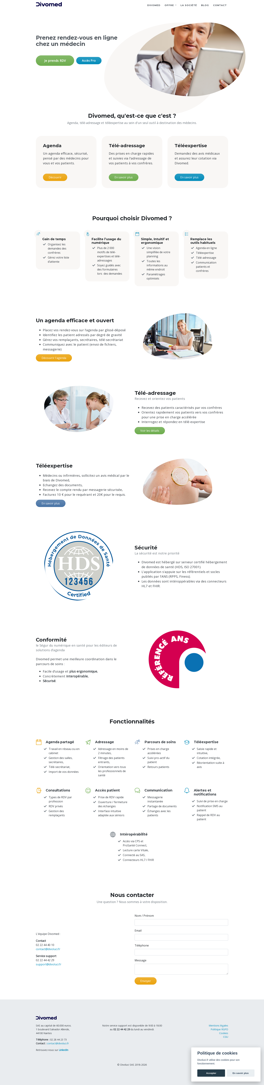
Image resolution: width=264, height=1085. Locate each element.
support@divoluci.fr (48, 964)
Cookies (223, 1033)
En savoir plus (124, 177)
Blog (205, 8)
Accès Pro (89, 61)
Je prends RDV (55, 61)
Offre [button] (170, 8)
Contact (220, 8)
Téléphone (142, 945)
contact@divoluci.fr (48, 949)
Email (138, 930)
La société (189, 8)
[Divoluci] (51, 8)
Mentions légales (218, 1025)
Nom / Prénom (144, 916)
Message (140, 960)
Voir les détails (149, 431)
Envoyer (145, 981)
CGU (225, 1036)
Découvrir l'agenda (54, 358)
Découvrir (55, 177)
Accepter (211, 1073)
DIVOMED (153, 8)
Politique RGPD (219, 1029)
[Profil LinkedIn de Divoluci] (63, 1050)
